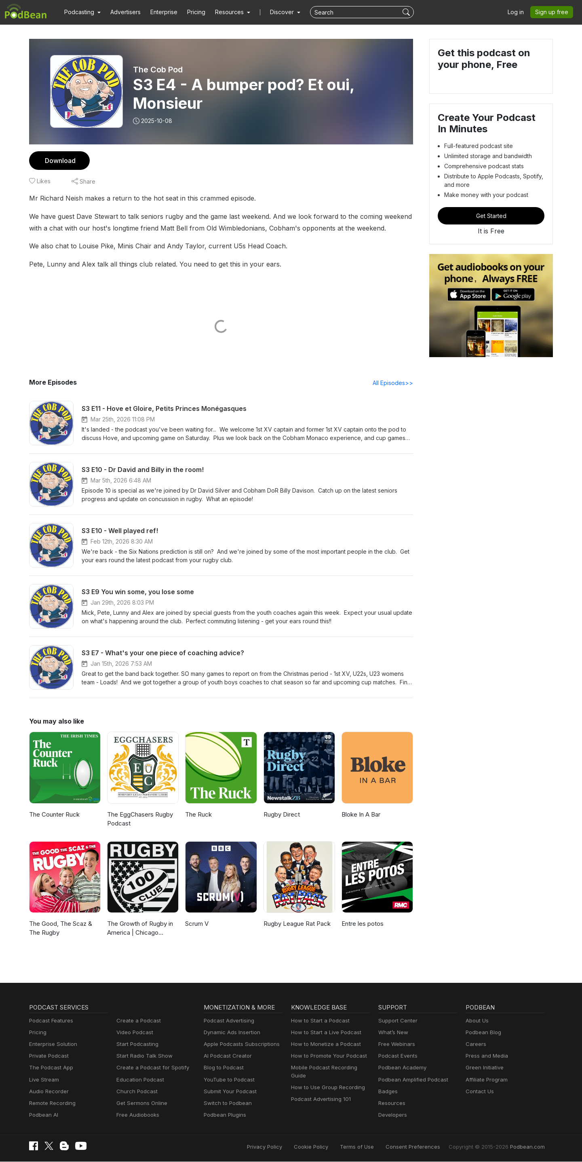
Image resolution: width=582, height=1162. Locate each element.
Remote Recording (51, 1104)
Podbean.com (528, 1147)
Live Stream (43, 1080)
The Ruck (198, 814)
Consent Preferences (423, 1147)
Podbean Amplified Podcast (410, 1080)
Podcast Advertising (227, 1021)
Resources (391, 1104)
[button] (81, 12)
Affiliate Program (485, 1080)
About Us (476, 1021)
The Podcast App (49, 1068)
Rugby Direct (281, 814)
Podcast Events (396, 1056)
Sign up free (553, 12)
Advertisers (122, 12)
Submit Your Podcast (228, 1092)
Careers (475, 1044)
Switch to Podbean (226, 1104)
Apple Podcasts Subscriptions (239, 1044)
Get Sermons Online (140, 1104)
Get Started (491, 215)
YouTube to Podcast (227, 1080)
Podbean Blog (482, 1033)
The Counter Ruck (53, 814)
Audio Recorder (47, 1092)
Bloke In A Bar (361, 814)
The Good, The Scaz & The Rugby (60, 929)
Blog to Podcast (222, 1068)
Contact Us (479, 1092)
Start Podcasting (136, 1044)
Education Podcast (138, 1080)
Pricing (190, 12)
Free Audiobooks (136, 1115)
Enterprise (159, 12)
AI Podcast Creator (226, 1056)
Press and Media (486, 1056)
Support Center (396, 1021)
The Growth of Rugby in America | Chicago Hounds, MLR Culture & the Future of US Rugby (139, 929)
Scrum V (197, 924)
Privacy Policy (285, 1147)
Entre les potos (362, 924)
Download (59, 160)
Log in (518, 12)
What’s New (392, 1033)
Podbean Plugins (224, 1115)
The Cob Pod (158, 69)
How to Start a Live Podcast (324, 1033)
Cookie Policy (329, 1147)
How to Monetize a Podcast (323, 1044)
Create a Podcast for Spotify (149, 1068)
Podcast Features (50, 1021)
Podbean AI (43, 1115)
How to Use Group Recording (326, 1080)
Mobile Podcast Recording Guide (330, 1068)
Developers (391, 1115)
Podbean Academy (400, 1068)
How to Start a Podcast (318, 1021)
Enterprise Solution (51, 1044)
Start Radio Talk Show (142, 1056)
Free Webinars (395, 1044)
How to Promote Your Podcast (326, 1056)
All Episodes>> (394, 383)
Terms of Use (372, 1147)
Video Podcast (133, 1033)
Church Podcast (135, 1092)
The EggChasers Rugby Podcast (139, 819)
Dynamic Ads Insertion (230, 1033)
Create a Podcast (137, 1021)
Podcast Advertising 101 (319, 1092)
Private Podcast (47, 1056)
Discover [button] (274, 12)
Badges (387, 1092)
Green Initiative (484, 1068)
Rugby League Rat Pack (296, 924)
